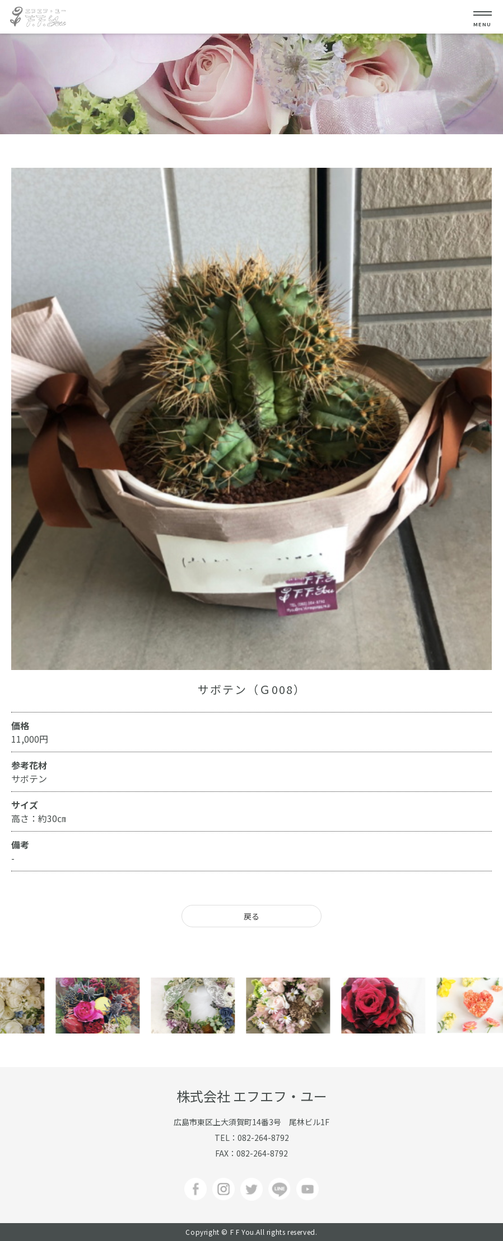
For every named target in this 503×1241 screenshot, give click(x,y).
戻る (251, 916)
